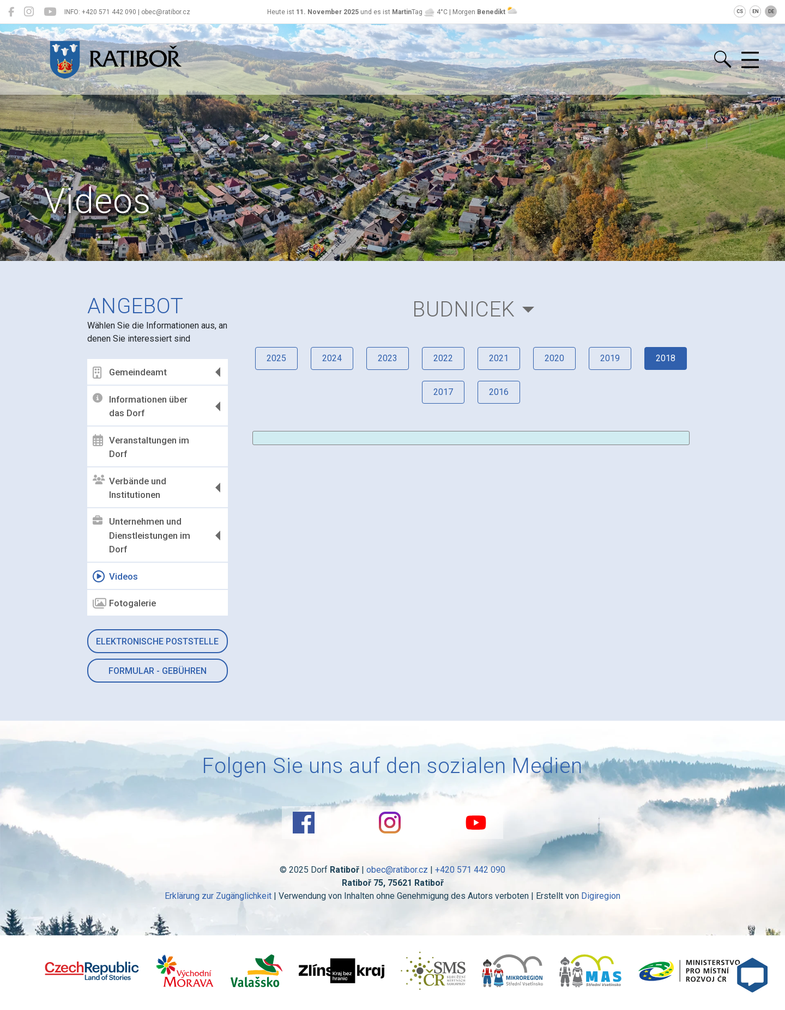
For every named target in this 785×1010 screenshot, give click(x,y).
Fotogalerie (124, 604)
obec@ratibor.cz (397, 870)
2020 (554, 358)
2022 (443, 358)
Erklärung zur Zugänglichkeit (218, 896)
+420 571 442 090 (470, 870)
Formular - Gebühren (157, 671)
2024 (332, 358)
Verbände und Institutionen (129, 487)
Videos (115, 576)
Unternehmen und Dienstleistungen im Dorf (141, 535)
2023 (387, 358)
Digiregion (600, 896)
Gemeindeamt (130, 373)
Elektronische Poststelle (157, 641)
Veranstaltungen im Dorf (141, 446)
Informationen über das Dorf (140, 405)
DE (771, 11)
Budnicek (464, 309)
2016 (499, 392)
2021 (499, 358)
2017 (443, 392)
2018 (665, 358)
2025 (276, 358)
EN (755, 11)
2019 (610, 358)
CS (739, 11)
